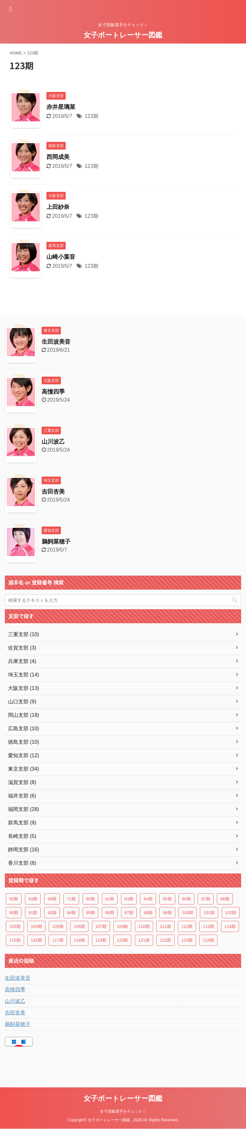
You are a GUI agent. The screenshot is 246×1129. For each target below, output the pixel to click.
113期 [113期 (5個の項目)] (208, 926)
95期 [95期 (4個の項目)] (90, 912)
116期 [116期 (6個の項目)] (36, 940)
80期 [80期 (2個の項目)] (90, 898)
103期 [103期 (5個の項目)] (14, 926)
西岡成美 (58, 157)
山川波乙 (53, 441)
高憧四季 (53, 392)
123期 (91, 116)
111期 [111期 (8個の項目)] (165, 926)
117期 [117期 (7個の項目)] (57, 940)
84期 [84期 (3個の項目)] (148, 898)
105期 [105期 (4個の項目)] (57, 926)
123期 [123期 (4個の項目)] (187, 940)
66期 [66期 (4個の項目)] (52, 898)
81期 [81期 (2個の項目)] (109, 898)
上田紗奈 (58, 207)
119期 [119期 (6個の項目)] (101, 940)
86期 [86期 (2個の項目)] (186, 898)
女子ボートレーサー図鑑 (123, 35)
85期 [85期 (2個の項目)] (167, 898)
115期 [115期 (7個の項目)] (14, 940)
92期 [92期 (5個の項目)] (52, 912)
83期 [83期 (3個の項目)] (129, 898)
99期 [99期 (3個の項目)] (167, 912)
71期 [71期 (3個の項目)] (71, 898)
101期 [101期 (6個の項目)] (209, 912)
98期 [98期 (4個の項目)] (148, 912)
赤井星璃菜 (60, 107)
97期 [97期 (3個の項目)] (129, 912)
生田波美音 (56, 342)
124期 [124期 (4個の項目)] (208, 940)
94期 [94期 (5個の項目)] (71, 912)
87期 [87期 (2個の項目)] (205, 898)
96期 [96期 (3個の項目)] (109, 912)
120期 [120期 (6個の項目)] (122, 940)
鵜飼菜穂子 (56, 541)
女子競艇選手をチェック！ (123, 1111)
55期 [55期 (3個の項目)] (13, 898)
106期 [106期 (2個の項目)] (79, 926)
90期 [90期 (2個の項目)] (13, 912)
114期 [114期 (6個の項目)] (230, 926)
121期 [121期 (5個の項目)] (144, 940)
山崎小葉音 (60, 257)
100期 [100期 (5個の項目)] (187, 912)
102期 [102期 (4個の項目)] (230, 912)
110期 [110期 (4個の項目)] (144, 926)
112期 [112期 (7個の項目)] (187, 926)
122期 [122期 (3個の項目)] (165, 940)
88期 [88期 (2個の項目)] (224, 898)
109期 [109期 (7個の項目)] (122, 926)
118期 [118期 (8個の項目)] (79, 940)
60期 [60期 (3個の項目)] (33, 898)
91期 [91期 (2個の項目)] (33, 912)
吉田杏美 (53, 491)
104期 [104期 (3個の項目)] (36, 926)
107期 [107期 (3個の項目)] (101, 926)
